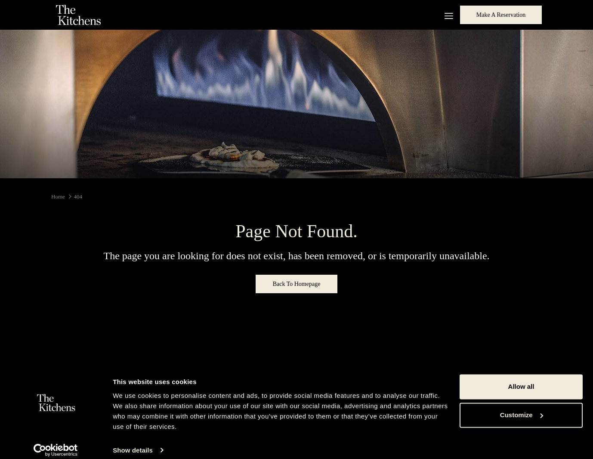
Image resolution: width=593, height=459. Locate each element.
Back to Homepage (297, 284)
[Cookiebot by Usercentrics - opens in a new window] (55, 442)
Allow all (521, 378)
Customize (521, 406)
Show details (133, 442)
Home (58, 196)
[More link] (445, 14)
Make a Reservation (500, 15)
